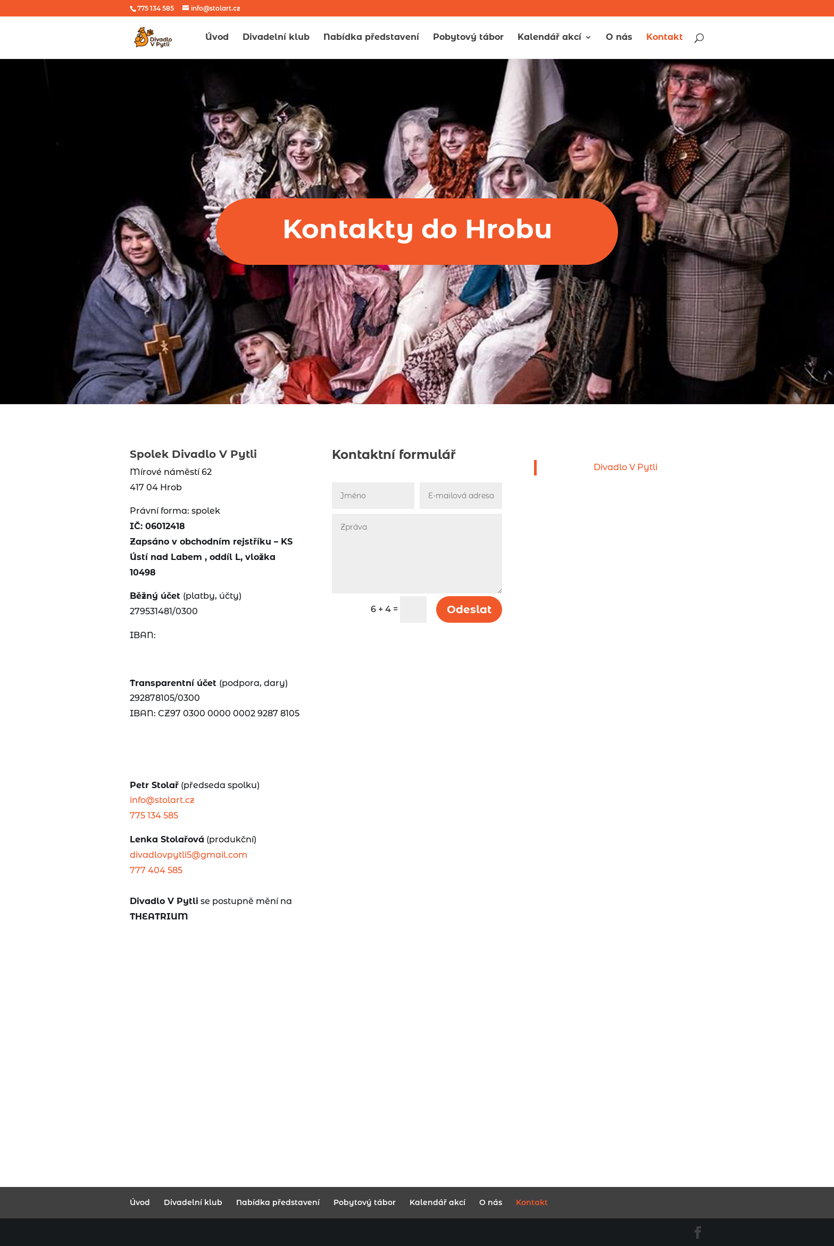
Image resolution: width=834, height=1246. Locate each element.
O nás (619, 38)
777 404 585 (156, 870)
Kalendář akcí (549, 38)
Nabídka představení (371, 38)
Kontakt (664, 38)
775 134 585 (154, 815)
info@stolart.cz (162, 800)
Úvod (217, 38)
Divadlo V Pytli (625, 467)
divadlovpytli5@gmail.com (188, 855)
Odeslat (469, 609)
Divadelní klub (276, 38)
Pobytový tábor (468, 38)
